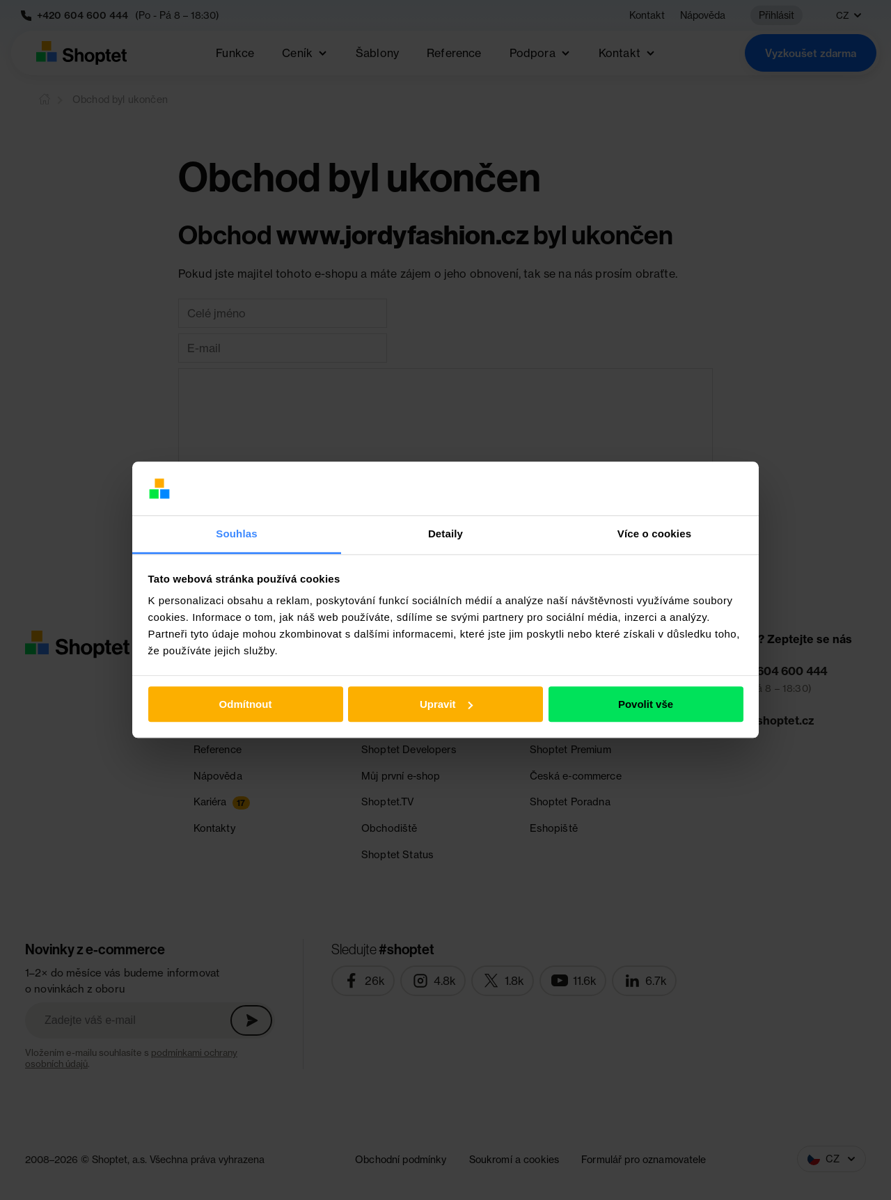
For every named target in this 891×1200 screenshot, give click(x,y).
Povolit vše (645, 704)
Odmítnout (245, 704)
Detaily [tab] (445, 533)
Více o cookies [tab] (654, 533)
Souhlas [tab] (236, 533)
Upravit (446, 704)
